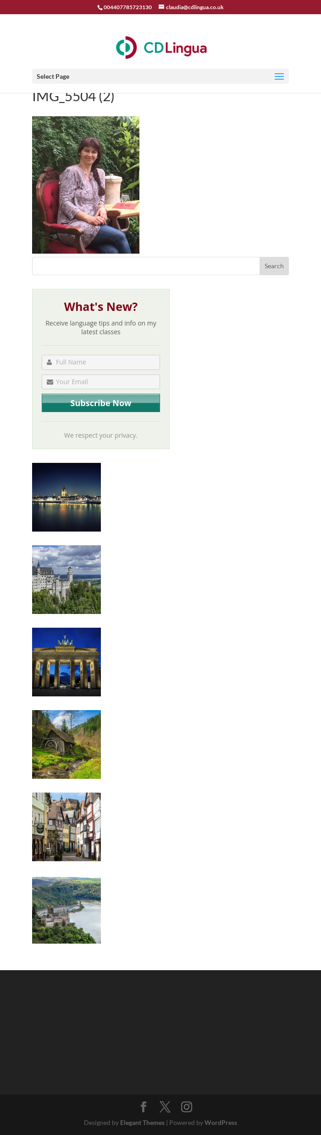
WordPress (221, 1122)
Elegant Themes (142, 1122)
